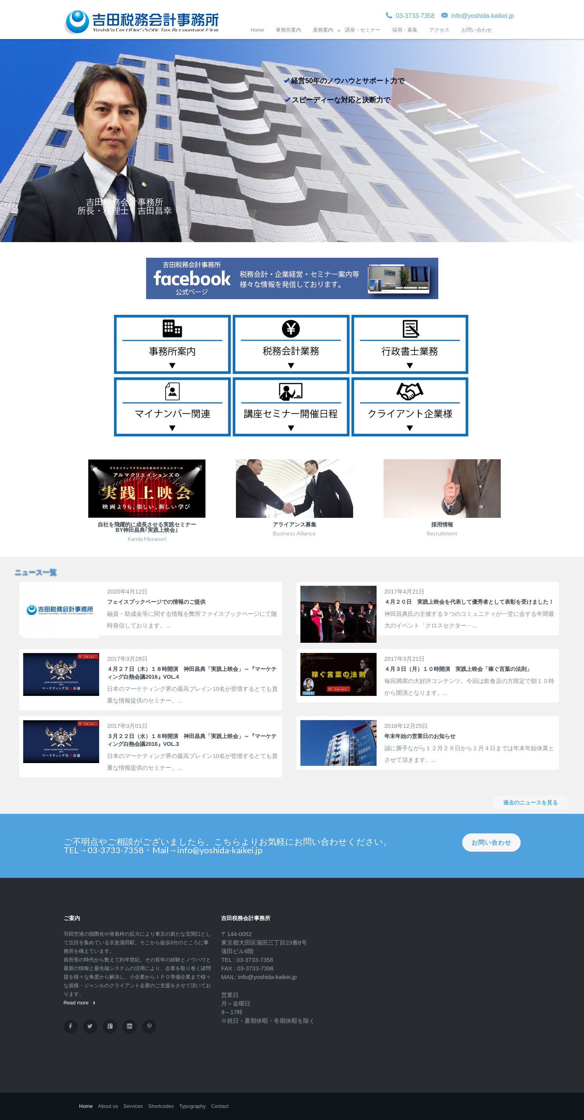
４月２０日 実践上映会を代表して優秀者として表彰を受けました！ (469, 602)
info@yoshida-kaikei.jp (267, 977)
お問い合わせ (476, 30)
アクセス (439, 30)
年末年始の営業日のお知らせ (419, 736)
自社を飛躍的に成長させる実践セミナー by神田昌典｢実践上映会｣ (147, 527)
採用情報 (442, 524)
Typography (192, 1106)
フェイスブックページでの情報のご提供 (156, 602)
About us (108, 1106)
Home (257, 30)
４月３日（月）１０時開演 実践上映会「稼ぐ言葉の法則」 (458, 669)
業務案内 (323, 30)
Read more (80, 1003)
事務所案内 (288, 30)
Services (133, 1106)
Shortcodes (161, 1106)
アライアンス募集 (294, 524)
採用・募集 (405, 30)
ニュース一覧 (35, 572)
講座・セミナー (362, 30)
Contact (220, 1106)
